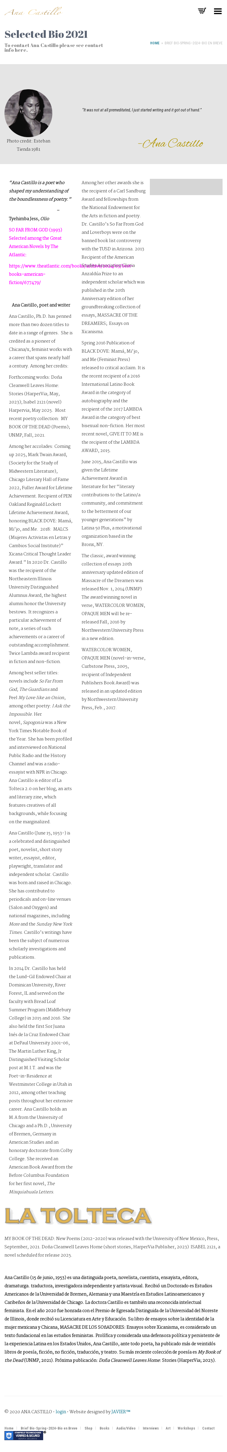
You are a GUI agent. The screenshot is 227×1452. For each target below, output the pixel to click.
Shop (89, 1428)
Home (155, 43)
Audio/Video (126, 1428)
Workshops (186, 1428)
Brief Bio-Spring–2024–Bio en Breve (49, 1428)
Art (168, 1428)
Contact (208, 1428)
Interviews (151, 1428)
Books (104, 1428)
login (61, 1412)
